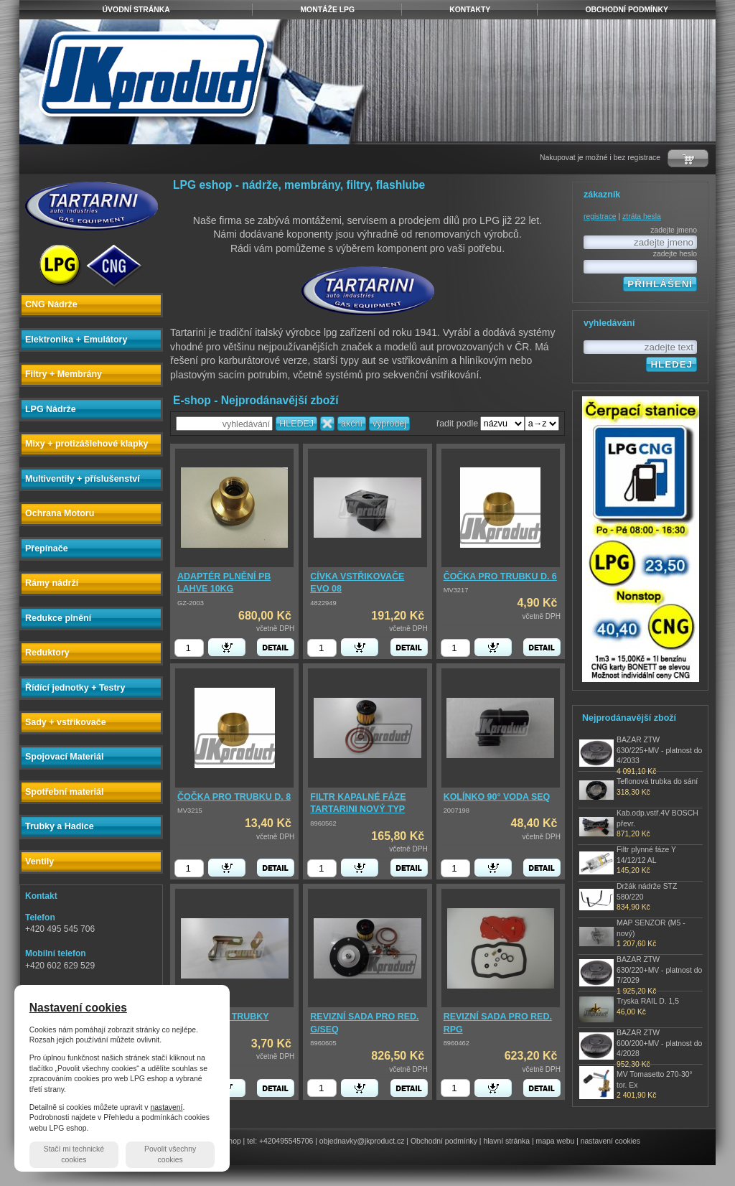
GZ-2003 (190, 603)
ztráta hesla (641, 216)
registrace (600, 216)
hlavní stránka (506, 1141)
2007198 (456, 810)
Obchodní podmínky (444, 1141)
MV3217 (456, 590)
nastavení (166, 1107)
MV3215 (189, 810)
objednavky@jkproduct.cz (362, 1141)
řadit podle (457, 424)
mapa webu (555, 1141)
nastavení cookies (610, 1141)
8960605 (323, 1043)
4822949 (323, 603)
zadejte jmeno (673, 230)
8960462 (456, 1043)
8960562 (323, 823)
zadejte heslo (675, 254)
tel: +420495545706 (280, 1141)
